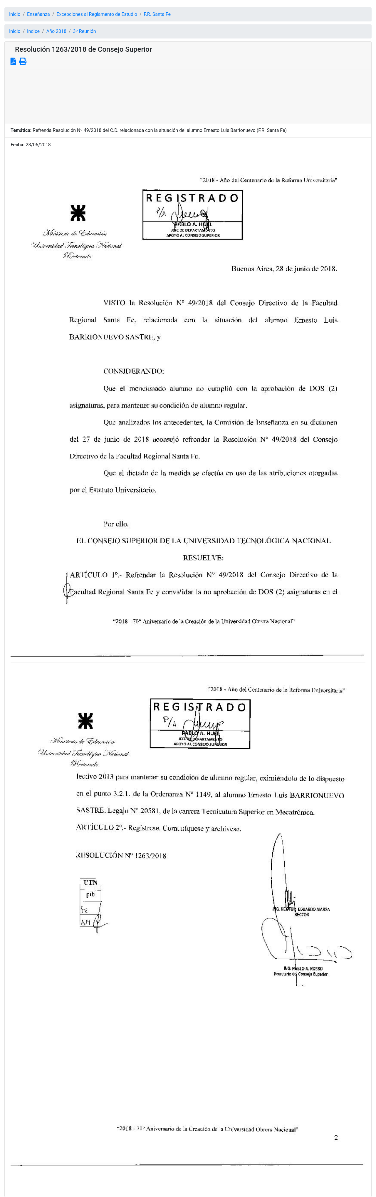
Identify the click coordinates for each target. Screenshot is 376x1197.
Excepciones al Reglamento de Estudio (96, 14)
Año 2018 (56, 31)
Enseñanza (38, 14)
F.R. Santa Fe (157, 14)
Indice (33, 31)
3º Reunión (84, 31)
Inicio (14, 14)
